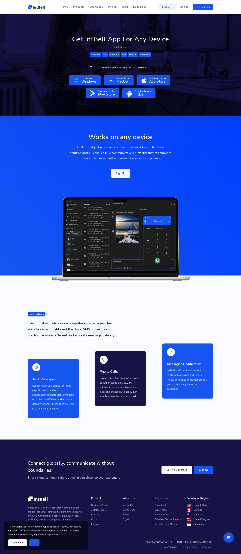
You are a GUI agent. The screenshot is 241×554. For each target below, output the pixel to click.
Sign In (183, 7)
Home (64, 7)
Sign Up (120, 173)
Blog (125, 7)
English (166, 7)
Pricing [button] (112, 7)
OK (34, 542)
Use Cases (96, 7)
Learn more (18, 542)
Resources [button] (139, 7)
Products (79, 7)
